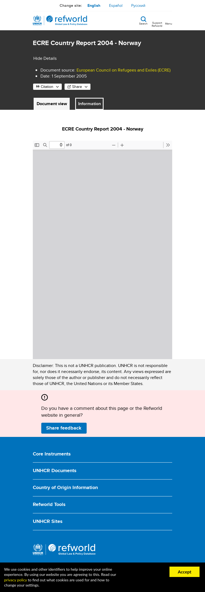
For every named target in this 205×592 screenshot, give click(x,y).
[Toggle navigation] (168, 20)
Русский (138, 5)
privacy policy (15, 580)
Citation (47, 86)
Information (89, 103)
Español (115, 5)
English (93, 5)
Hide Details (45, 58)
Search (143, 23)
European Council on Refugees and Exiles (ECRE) (124, 70)
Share (77, 86)
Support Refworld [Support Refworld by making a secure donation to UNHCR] (157, 24)
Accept (184, 571)
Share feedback (63, 427)
